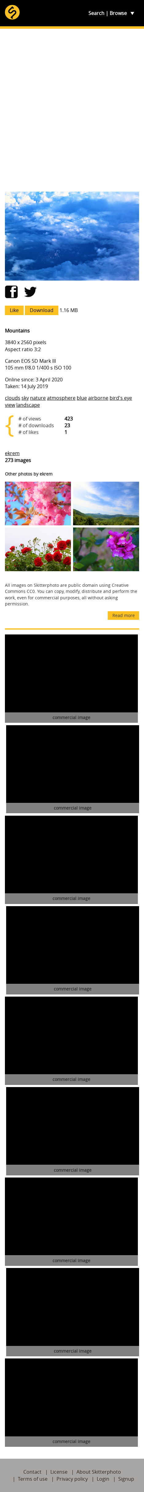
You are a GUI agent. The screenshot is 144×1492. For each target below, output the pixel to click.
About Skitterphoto (98, 1471)
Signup (126, 1478)
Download (41, 310)
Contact (32, 1471)
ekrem (12, 453)
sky (25, 398)
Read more (123, 615)
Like (14, 310)
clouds (12, 398)
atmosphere (61, 398)
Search (96, 13)
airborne (98, 398)
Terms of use (33, 1478)
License (59, 1471)
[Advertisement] (72, 110)
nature (38, 398)
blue (82, 398)
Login (103, 1478)
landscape (28, 405)
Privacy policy (72, 1478)
